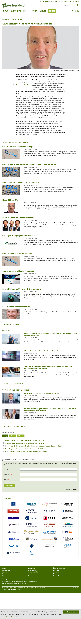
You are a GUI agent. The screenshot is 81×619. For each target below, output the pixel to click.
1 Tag (5, 436)
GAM (21, 19)
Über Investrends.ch (48, 2)
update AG (12, 589)
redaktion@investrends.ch (10, 583)
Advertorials (7, 330)
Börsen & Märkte (33, 572)
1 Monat (20, 436)
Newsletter (74, 2)
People (26, 11)
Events (35, 11)
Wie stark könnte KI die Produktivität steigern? (41, 351)
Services (52, 11)
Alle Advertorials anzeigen (13, 384)
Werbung (63, 2)
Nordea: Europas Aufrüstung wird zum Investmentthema (24, 440)
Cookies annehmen (71, 612)
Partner (14, 19)
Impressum (56, 572)
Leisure (43, 11)
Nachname (8, 474)
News (5, 11)
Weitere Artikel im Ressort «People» (15, 390)
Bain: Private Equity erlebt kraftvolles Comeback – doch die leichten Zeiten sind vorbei (34, 446)
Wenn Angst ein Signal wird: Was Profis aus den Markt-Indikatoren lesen (29, 449)
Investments (15, 11)
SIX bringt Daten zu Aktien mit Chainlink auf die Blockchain (25, 443)
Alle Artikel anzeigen (11, 324)
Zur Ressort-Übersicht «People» (15, 426)
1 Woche (12, 436)
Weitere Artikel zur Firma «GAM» (15, 142)
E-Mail (6, 479)
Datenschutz (57, 576)
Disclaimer (56, 574)
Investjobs (31, 574)
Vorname (7, 469)
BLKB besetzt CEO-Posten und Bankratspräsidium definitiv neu (26, 452)
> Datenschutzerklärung (12, 617)
